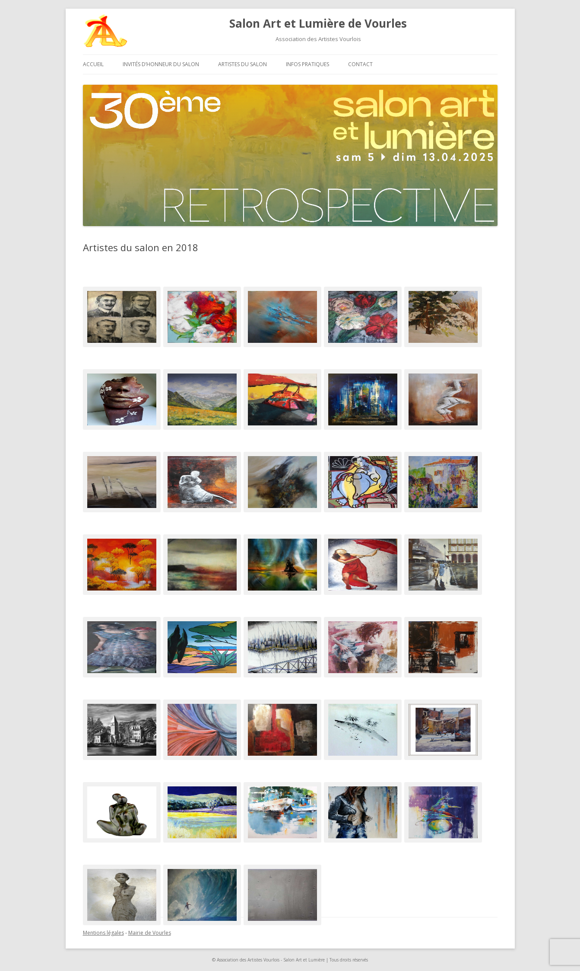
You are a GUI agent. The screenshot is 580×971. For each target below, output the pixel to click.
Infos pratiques (307, 64)
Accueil (93, 64)
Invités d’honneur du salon (161, 64)
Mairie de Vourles (149, 932)
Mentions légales (103, 932)
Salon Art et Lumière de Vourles (318, 23)
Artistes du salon (242, 64)
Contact (360, 64)
